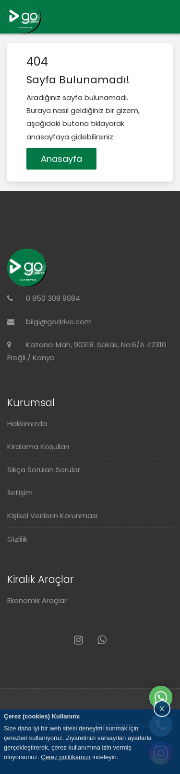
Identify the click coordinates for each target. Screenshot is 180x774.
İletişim (20, 493)
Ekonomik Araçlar (37, 600)
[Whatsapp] (102, 640)
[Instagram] (78, 640)
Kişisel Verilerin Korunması (52, 516)
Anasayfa (61, 159)
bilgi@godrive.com (49, 322)
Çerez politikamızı (65, 757)
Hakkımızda (27, 424)
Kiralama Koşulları (38, 447)
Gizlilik (17, 539)
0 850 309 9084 (43, 298)
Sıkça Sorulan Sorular (43, 470)
